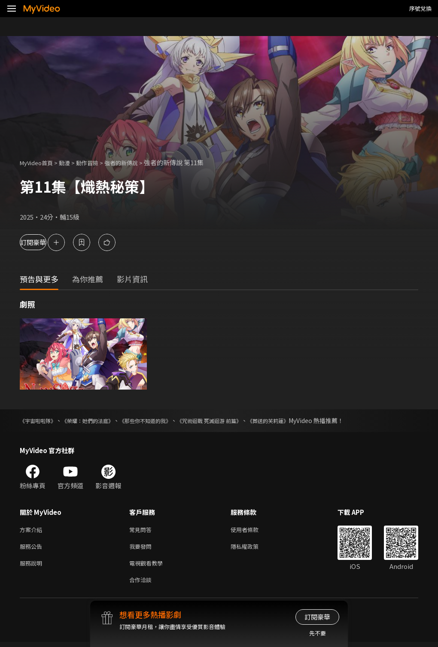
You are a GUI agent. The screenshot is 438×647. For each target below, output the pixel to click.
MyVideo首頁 (39, 162)
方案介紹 (33, 530)
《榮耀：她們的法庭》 (98, 420)
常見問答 (142, 530)
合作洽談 (142, 584)
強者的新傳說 (135, 162)
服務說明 (33, 566)
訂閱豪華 (43, 242)
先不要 (317, 633)
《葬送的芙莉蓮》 (305, 420)
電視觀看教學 (148, 566)
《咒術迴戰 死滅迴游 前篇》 (237, 420)
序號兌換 (420, 8)
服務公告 (33, 548)
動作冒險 (97, 162)
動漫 (71, 162)
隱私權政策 (252, 548)
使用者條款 (252, 530)
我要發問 (142, 548)
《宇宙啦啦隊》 (41, 420)
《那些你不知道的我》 (164, 420)
